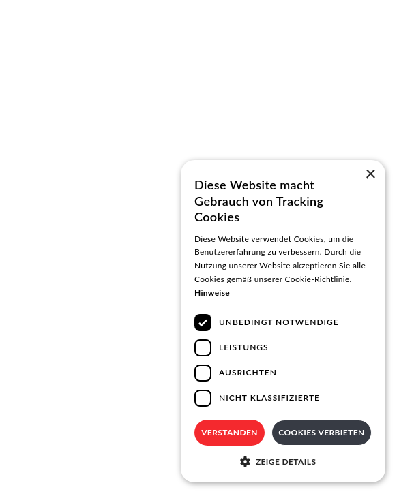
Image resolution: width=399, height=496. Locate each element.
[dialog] (283, 321)
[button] (283, 461)
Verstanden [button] (229, 432)
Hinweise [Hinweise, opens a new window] (212, 293)
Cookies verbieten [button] (321, 432)
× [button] (370, 175)
